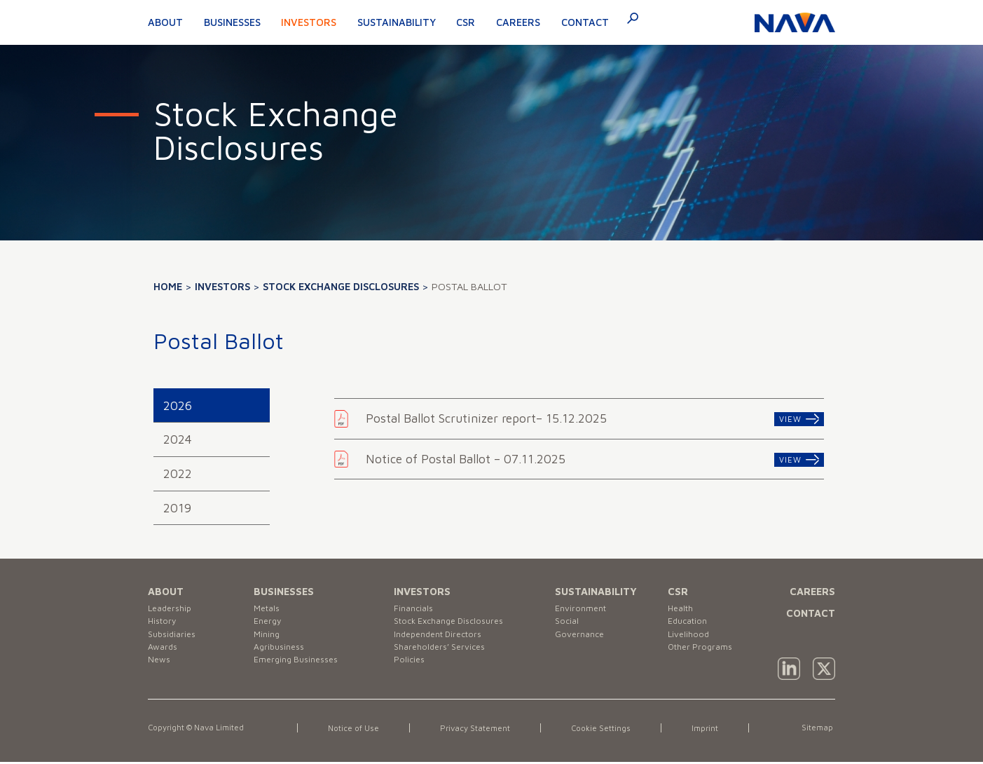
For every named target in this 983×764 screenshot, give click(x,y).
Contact (585, 22)
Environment (583, 609)
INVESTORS (422, 591)
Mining (268, 642)
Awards (164, 658)
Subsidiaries (174, 642)
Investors (308, 22)
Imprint (723, 730)
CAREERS (812, 591)
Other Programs (704, 658)
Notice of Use (355, 730)
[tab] (211, 405)
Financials (415, 609)
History (164, 626)
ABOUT (166, 591)
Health (682, 609)
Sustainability (396, 22)
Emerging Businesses (301, 675)
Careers (518, 22)
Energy (269, 626)
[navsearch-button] (627, 21)
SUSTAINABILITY (596, 591)
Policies (411, 675)
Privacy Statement (484, 730)
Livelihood (690, 642)
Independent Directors (444, 642)
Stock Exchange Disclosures (341, 286)
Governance (582, 642)
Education (690, 626)
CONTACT (810, 613)
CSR (465, 22)
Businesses (232, 22)
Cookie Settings (618, 730)
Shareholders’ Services (445, 658)
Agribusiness (282, 658)
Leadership (172, 609)
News (160, 675)
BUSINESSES (284, 591)
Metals (269, 609)
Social (568, 626)
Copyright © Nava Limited (207, 729)
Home (167, 286)
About (165, 22)
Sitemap (816, 729)
